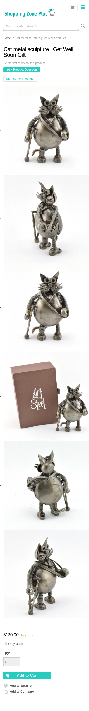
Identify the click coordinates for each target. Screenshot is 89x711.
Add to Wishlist (21, 685)
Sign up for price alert (20, 78)
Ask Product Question (22, 69)
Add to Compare (22, 691)
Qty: (6, 653)
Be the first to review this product (24, 63)
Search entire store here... (25, 26)
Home (7, 38)
